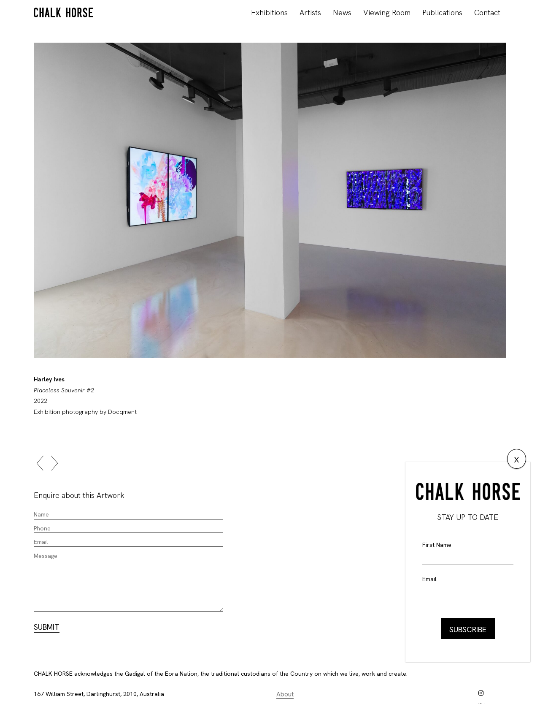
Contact (487, 12)
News (342, 12)
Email (429, 579)
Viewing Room (386, 12)
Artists (310, 12)
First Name (436, 545)
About (285, 694)
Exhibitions (269, 12)
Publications (442, 12)
